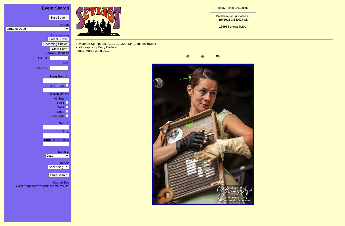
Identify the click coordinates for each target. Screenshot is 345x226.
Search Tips (61, 182)
